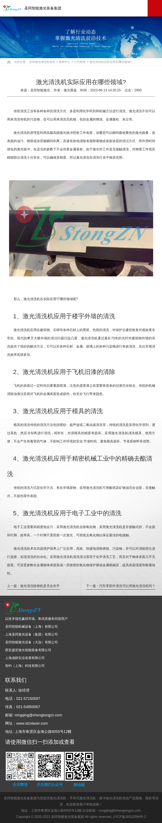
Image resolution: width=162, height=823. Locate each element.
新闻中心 (64, 62)
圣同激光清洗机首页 (42, 62)
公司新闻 (80, 62)
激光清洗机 (58, 798)
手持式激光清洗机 (83, 798)
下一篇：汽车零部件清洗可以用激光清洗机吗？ (120, 586)
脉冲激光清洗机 (110, 798)
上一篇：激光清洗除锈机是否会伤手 (33, 586)
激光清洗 (20, 132)
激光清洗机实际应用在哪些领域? (111, 62)
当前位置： (21, 62)
